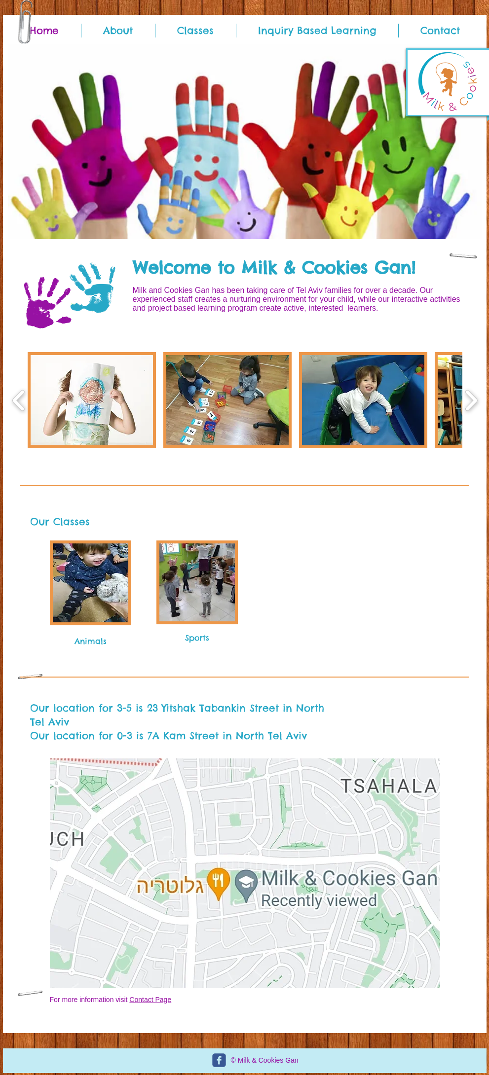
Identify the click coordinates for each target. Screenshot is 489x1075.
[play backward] (19, 400)
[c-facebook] (219, 1060)
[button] (245, 141)
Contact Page (150, 999)
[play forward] (471, 400)
